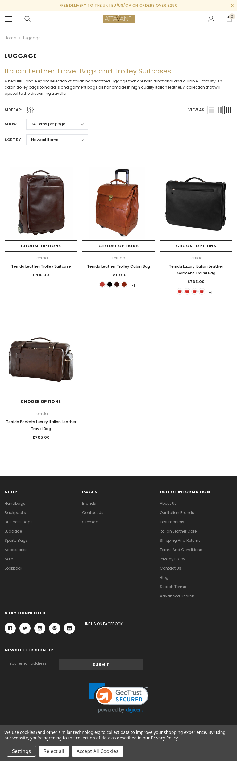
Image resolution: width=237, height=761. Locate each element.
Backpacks (15, 512)
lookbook (13, 568)
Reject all (54, 751)
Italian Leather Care (178, 531)
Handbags (15, 503)
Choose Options (40, 245)
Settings (21, 751)
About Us (168, 503)
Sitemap (90, 522)
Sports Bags (16, 540)
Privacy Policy (172, 559)
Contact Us (92, 512)
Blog (164, 577)
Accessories (16, 549)
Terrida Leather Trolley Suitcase (41, 265)
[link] (119, 696)
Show (11, 123)
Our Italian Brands (177, 512)
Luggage (13, 531)
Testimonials (172, 522)
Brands (89, 503)
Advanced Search (177, 596)
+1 (139, 284)
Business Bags (19, 522)
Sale (9, 559)
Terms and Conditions (181, 549)
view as (196, 108)
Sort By (13, 138)
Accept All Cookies (97, 751)
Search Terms (173, 586)
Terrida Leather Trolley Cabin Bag (118, 265)
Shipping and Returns (180, 540)
